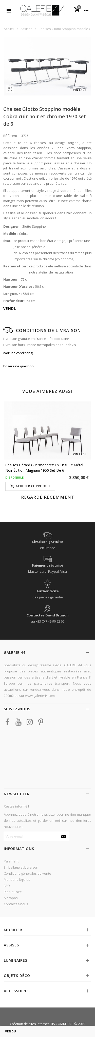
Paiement (11, 861)
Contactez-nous (16, 904)
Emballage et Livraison (21, 867)
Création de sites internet (29, 1023)
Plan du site (13, 891)
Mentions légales (17, 879)
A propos (11, 898)
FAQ (7, 885)
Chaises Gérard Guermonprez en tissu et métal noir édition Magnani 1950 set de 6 (44, 468)
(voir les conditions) (18, 353)
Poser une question (18, 366)
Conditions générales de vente (27, 873)
